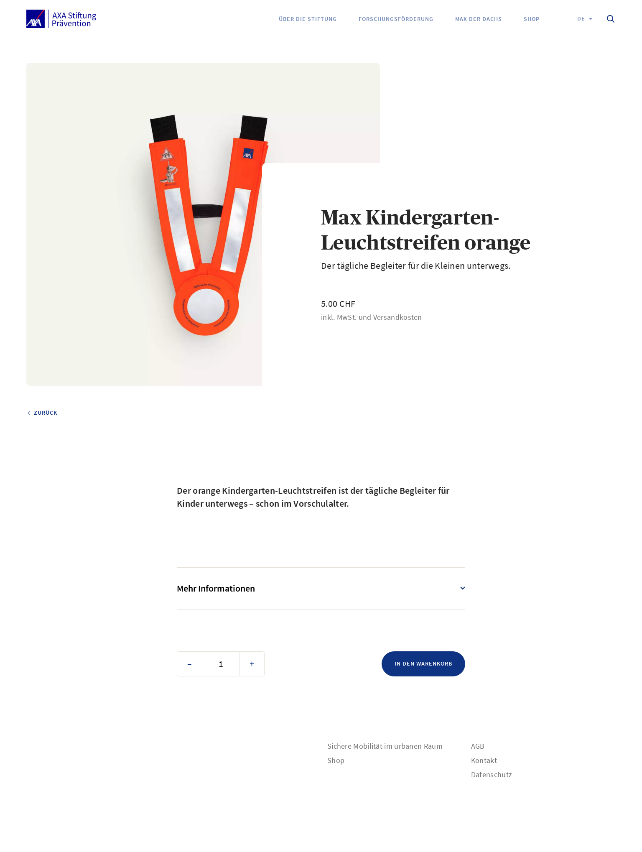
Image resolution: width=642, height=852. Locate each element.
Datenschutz (491, 774)
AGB (478, 746)
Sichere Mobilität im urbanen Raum (385, 746)
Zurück (45, 412)
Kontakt (484, 760)
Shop (335, 760)
